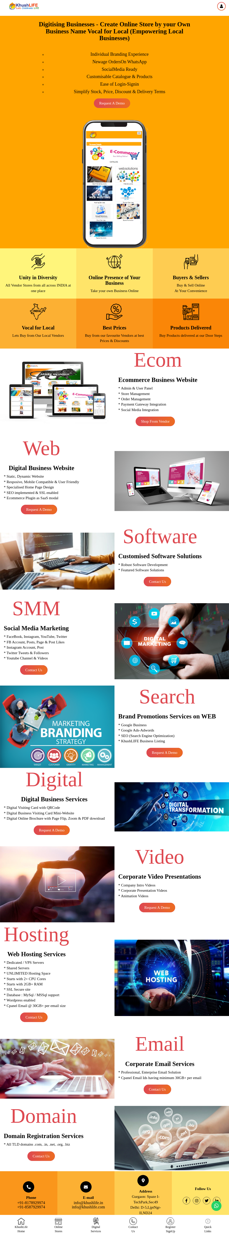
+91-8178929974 (31, 1203)
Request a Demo (112, 103)
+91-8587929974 (31, 1207)
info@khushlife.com (88, 1207)
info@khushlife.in (88, 1203)
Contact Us (157, 582)
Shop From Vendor (155, 421)
